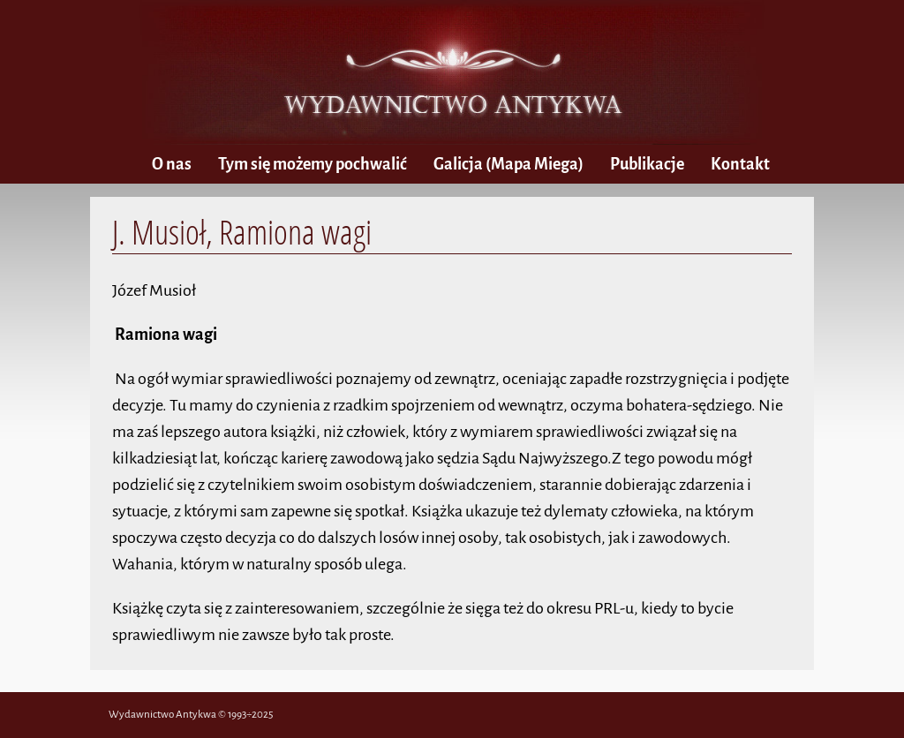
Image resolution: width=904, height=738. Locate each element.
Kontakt (740, 164)
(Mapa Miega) (508, 164)
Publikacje (647, 164)
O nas (172, 164)
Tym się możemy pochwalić (312, 164)
